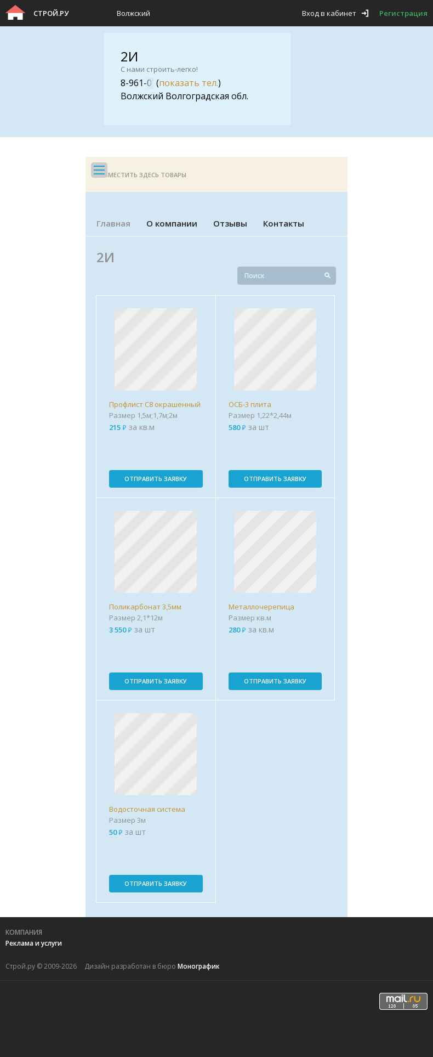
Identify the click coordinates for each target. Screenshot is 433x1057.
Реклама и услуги (33, 943)
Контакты (283, 223)
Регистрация (403, 13)
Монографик (199, 966)
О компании (171, 223)
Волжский (133, 13)
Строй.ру (51, 13)
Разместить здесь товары (141, 175)
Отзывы (230, 223)
